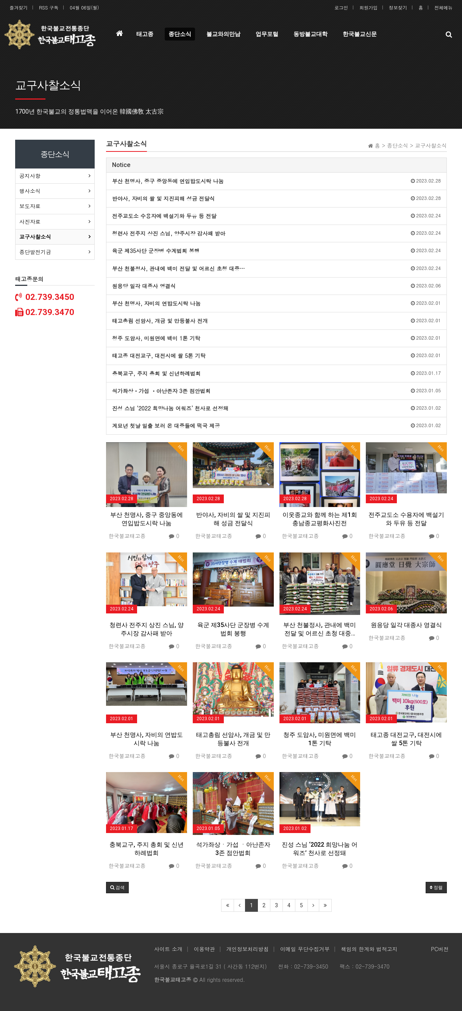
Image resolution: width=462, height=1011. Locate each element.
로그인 (341, 7)
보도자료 (30, 206)
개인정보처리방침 (247, 949)
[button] (117, 887)
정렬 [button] (436, 887)
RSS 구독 (48, 7)
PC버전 (440, 949)
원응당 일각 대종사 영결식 (406, 625)
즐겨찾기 (18, 7)
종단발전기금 (35, 252)
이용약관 (204, 949)
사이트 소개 (168, 949)
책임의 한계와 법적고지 (369, 949)
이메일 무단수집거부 (305, 949)
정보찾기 (398, 7)
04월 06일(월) (84, 7)
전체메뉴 (443, 7)
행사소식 (30, 191)
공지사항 (30, 175)
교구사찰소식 (35, 236)
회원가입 (368, 7)
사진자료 (30, 221)
